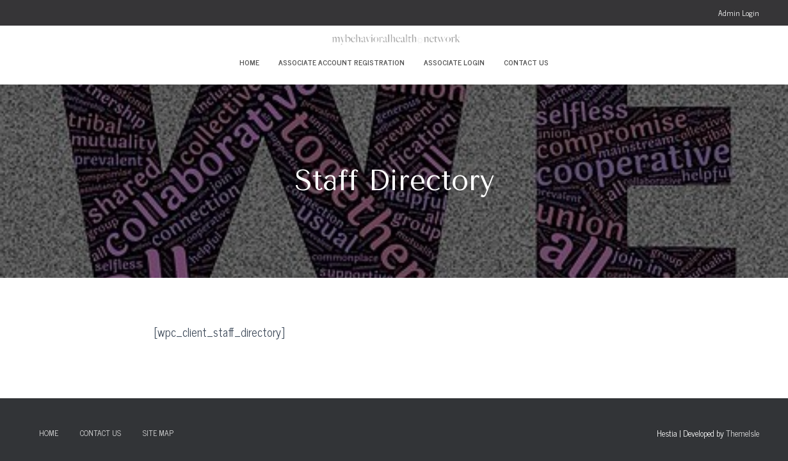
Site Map (158, 432)
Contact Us (526, 62)
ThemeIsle (742, 433)
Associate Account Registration (341, 62)
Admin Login (738, 12)
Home (249, 62)
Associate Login (454, 62)
